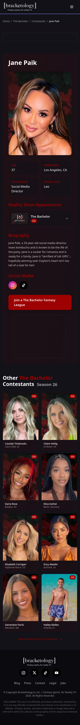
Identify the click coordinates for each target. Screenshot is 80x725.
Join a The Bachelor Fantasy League (34, 302)
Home (6, 21)
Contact (40, 683)
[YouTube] (56, 673)
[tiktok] (23, 285)
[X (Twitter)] (34, 673)
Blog (17, 683)
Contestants (38, 21)
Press (27, 683)
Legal (52, 683)
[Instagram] (23, 673)
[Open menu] (72, 7)
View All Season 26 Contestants (40, 639)
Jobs (63, 683)
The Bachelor (20, 21)
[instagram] (12, 285)
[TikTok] (45, 673)
